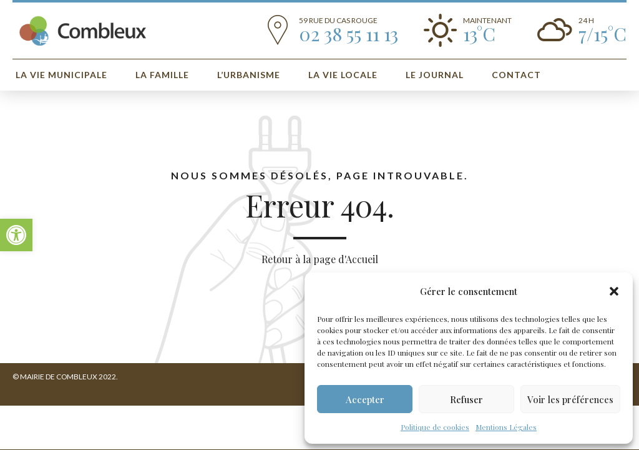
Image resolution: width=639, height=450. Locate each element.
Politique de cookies (435, 427)
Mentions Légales (506, 427)
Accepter (365, 399)
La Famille (162, 74)
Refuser (466, 399)
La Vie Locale (343, 74)
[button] (16, 235)
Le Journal (435, 74)
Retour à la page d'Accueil (319, 259)
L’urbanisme (248, 74)
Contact (516, 74)
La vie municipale (61, 74)
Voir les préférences (570, 399)
